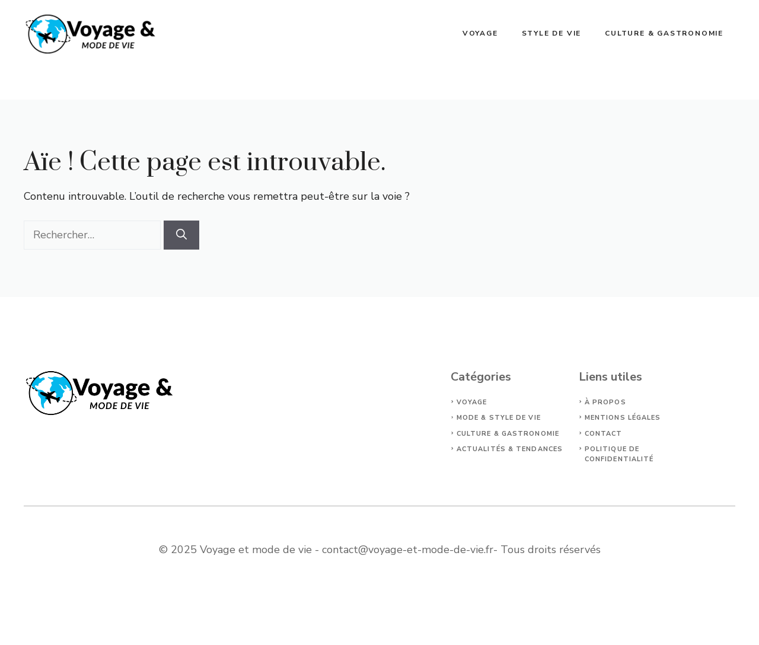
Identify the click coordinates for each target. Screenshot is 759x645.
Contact (604, 433)
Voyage (480, 33)
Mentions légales (623, 417)
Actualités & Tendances (510, 449)
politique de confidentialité (619, 454)
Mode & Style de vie (499, 417)
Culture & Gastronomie (664, 33)
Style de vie (552, 33)
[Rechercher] (181, 235)
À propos (605, 402)
